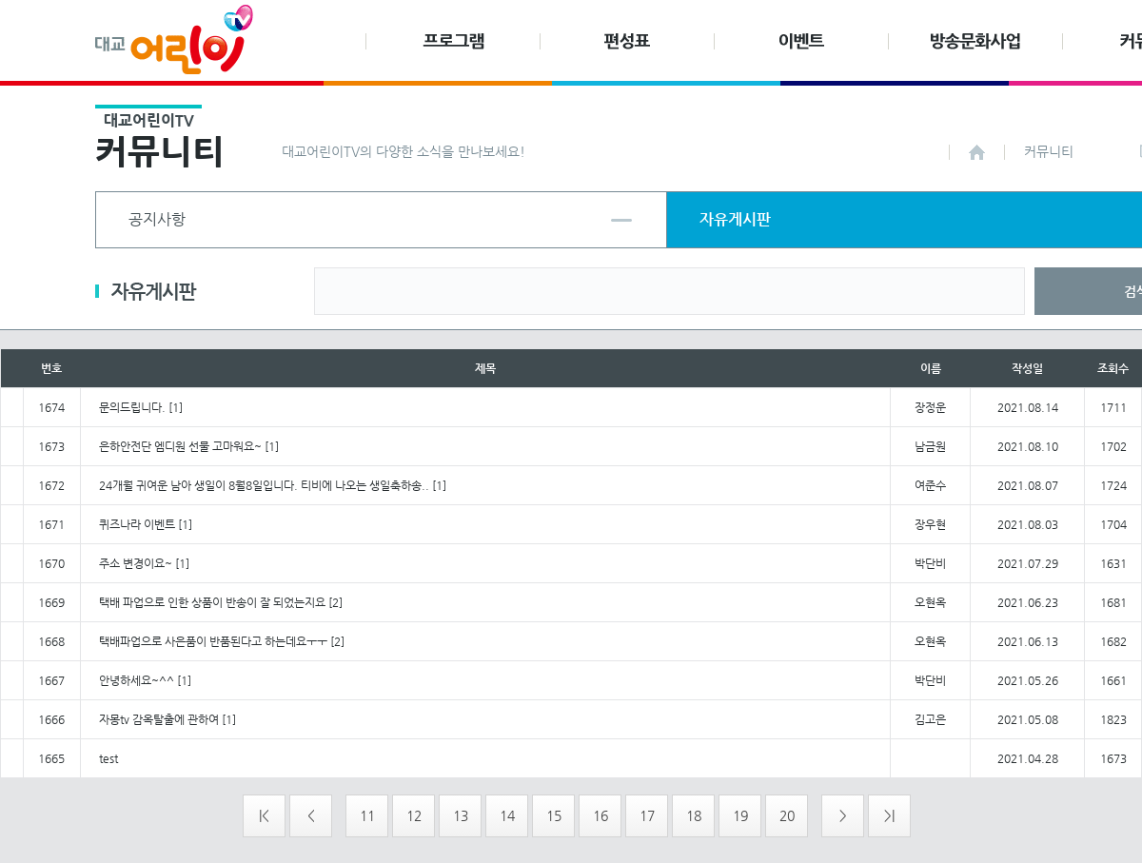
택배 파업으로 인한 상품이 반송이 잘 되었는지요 (212, 602)
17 (647, 815)
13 (460, 815)
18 (693, 815)
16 (600, 815)
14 (507, 815)
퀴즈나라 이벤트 (137, 524)
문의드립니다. (132, 407)
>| (889, 815)
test (108, 758)
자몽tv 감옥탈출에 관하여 (159, 719)
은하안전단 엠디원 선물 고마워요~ (180, 446)
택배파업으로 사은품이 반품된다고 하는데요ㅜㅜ (213, 641)
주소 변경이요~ (135, 563)
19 (740, 815)
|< (264, 815)
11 (367, 815)
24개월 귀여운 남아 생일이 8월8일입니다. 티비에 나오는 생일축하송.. (264, 485)
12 (414, 815)
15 (553, 815)
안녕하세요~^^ (136, 680)
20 (787, 815)
